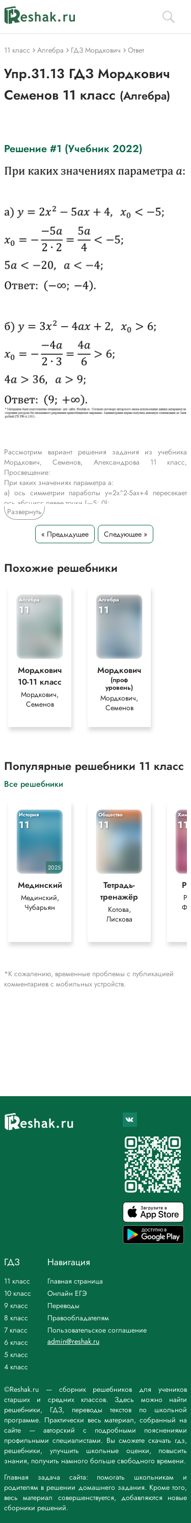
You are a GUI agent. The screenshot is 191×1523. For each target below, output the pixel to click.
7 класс (16, 1330)
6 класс (16, 1342)
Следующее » (125, 534)
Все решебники (33, 783)
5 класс (16, 1354)
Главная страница (75, 1281)
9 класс (16, 1305)
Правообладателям (78, 1318)
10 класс (17, 1293)
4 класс (16, 1367)
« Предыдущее (65, 534)
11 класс (17, 1281)
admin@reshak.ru (73, 1341)
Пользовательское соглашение (97, 1330)
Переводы (63, 1305)
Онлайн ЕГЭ (67, 1293)
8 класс (16, 1318)
